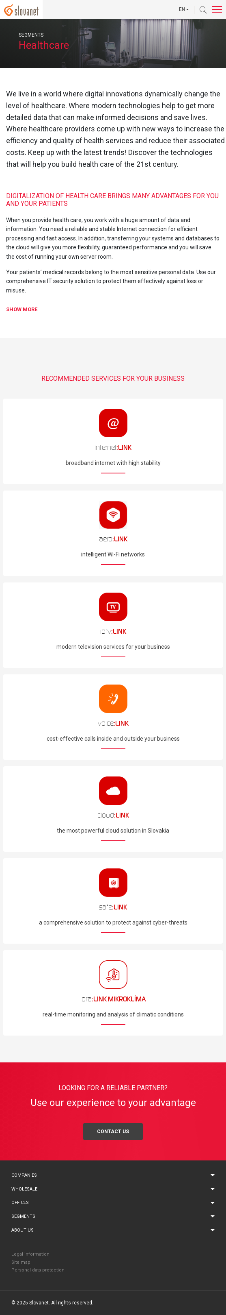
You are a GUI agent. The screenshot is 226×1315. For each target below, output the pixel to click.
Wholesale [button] (24, 1189)
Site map (20, 1262)
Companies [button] (24, 1175)
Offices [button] (20, 1202)
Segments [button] (23, 1216)
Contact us (113, 1131)
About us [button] (22, 1230)
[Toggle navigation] (217, 9)
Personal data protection (38, 1270)
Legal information (30, 1254)
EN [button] (182, 9)
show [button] (21, 309)
